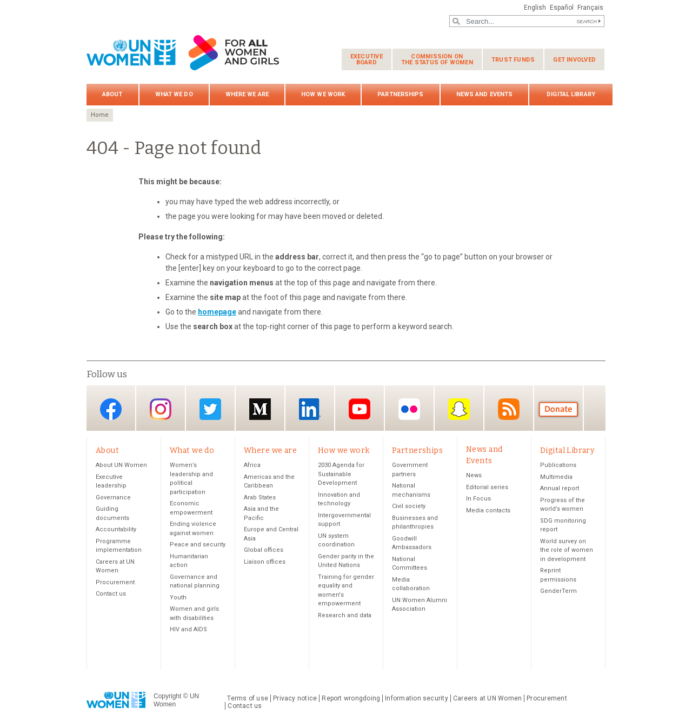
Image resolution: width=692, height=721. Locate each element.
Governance (113, 497)
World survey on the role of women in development (566, 550)
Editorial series (487, 487)
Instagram (160, 409)
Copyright (167, 696)
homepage (217, 312)
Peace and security (197, 544)
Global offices (263, 549)
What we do (174, 94)
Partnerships (400, 94)
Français (590, 7)
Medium (260, 409)
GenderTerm (558, 591)
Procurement (115, 582)
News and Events (484, 94)
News (474, 475)
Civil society (408, 506)
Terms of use (247, 698)
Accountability (116, 529)
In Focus (478, 498)
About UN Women (121, 465)
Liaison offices (264, 561)
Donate (558, 409)
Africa (252, 465)
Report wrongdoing (351, 698)
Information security (416, 698)
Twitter (210, 409)
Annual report (559, 488)
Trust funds (513, 59)
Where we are (247, 94)
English (535, 7)
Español (562, 7)
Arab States (260, 497)
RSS (508, 409)
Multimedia (556, 476)
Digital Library (571, 94)
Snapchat (459, 409)
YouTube (359, 409)
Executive (366, 59)
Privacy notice (295, 698)
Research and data (344, 615)
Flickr (409, 409)
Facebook (110, 409)
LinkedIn (309, 409)
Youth (178, 597)
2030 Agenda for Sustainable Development (341, 474)
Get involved (574, 59)
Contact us (111, 593)
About (112, 94)
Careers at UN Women (487, 698)
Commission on (437, 59)
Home (100, 114)
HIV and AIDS (188, 629)
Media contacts (488, 510)
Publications (558, 465)
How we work (323, 94)
